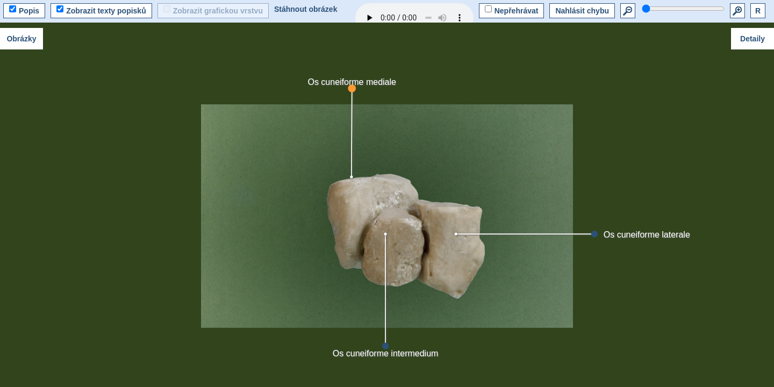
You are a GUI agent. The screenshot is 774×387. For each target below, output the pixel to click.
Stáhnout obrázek (305, 9)
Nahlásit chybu (582, 10)
